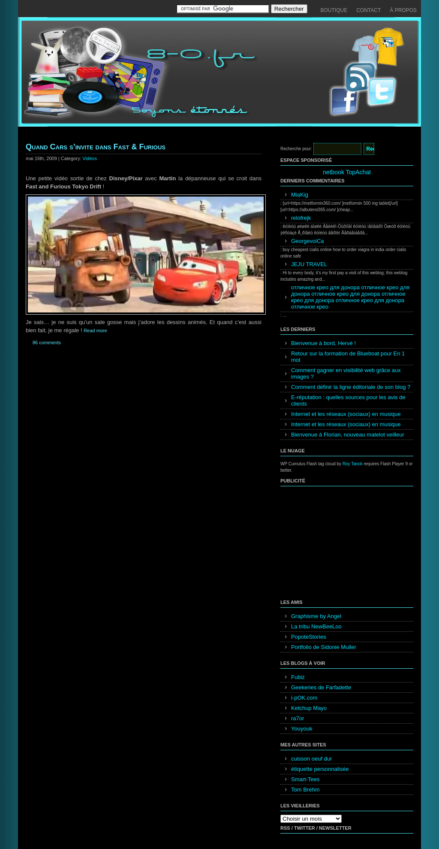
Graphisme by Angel (316, 616)
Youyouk (301, 728)
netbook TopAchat (347, 172)
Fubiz (298, 677)
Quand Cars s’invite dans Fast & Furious (95, 147)
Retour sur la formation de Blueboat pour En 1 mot (348, 356)
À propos (403, 10)
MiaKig (299, 194)
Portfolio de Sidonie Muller (323, 647)
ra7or (297, 718)
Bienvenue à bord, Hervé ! (323, 343)
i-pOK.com (304, 697)
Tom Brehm (305, 789)
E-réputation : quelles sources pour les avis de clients (348, 400)
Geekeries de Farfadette (321, 687)
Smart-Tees (305, 779)
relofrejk (301, 218)
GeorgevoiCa (307, 241)
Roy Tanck (353, 463)
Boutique (334, 10)
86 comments (47, 342)
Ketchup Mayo (309, 708)
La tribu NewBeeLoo (316, 626)
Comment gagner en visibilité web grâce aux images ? (346, 373)
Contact (368, 10)
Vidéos (90, 158)
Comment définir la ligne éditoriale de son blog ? (350, 387)
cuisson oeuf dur (311, 758)
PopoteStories (308, 637)
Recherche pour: (296, 148)
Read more (95, 330)
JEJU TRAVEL (309, 264)
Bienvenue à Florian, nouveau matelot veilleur (347, 434)
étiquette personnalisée (320, 769)
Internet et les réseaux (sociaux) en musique (346, 414)
